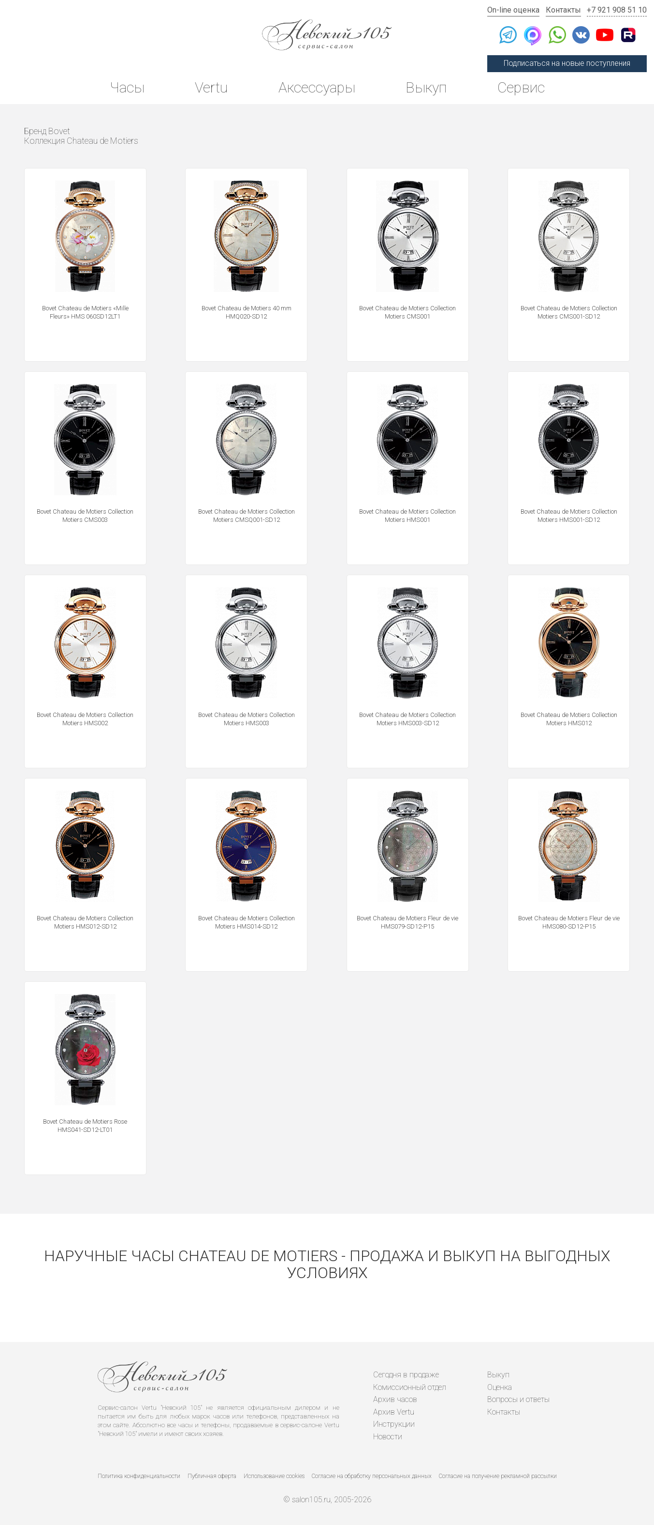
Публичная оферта (212, 1476)
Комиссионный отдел (409, 1387)
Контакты (563, 10)
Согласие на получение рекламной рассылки (498, 1476)
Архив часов (395, 1399)
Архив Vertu (393, 1412)
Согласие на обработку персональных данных (372, 1476)
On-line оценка (513, 10)
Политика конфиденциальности (139, 1476)
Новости (387, 1436)
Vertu (211, 87)
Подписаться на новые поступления (567, 63)
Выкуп (426, 87)
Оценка (499, 1387)
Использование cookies (274, 1476)
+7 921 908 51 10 (617, 10)
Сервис (521, 87)
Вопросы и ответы (518, 1399)
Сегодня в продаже (406, 1374)
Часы (127, 87)
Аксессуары (316, 87)
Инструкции (394, 1424)
